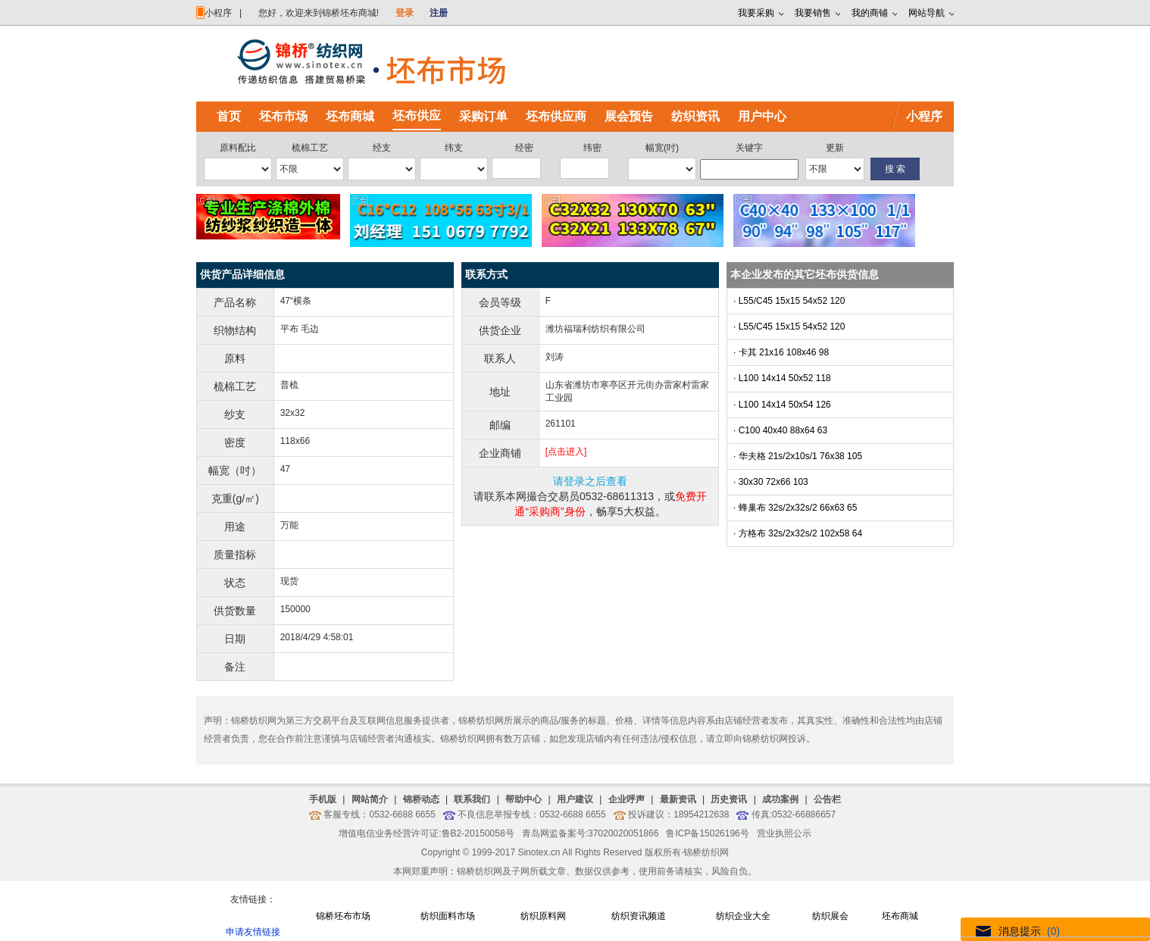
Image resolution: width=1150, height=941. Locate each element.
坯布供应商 (556, 116)
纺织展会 (830, 916)
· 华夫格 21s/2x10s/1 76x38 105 (797, 456)
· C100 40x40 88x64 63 (780, 430)
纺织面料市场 (447, 916)
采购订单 (483, 116)
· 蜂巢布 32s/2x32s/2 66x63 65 (795, 507)
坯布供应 (416, 115)
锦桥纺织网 (706, 852)
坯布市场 (283, 116)
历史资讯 (729, 799)
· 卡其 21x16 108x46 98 (781, 352)
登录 (404, 13)
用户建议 (575, 799)
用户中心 (762, 116)
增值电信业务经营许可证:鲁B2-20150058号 (426, 833)
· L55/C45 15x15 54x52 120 (789, 300)
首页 (229, 116)
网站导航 (926, 13)
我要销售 (813, 13)
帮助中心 (523, 799)
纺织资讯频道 (638, 916)
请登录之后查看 (590, 481)
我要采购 (756, 13)
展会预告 (629, 116)
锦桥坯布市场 (343, 916)
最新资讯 (678, 799)
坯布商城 (350, 116)
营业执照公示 (784, 833)
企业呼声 (626, 799)
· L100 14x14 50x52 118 (782, 378)
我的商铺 (870, 13)
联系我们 (472, 799)
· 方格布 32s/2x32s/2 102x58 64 (797, 533)
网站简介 (370, 799)
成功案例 (780, 799)
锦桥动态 (421, 799)
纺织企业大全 (743, 916)
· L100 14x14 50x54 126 (782, 404)
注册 (439, 13)
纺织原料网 (543, 916)
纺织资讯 (695, 116)
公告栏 (827, 799)
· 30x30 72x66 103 (770, 482)
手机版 (322, 799)
